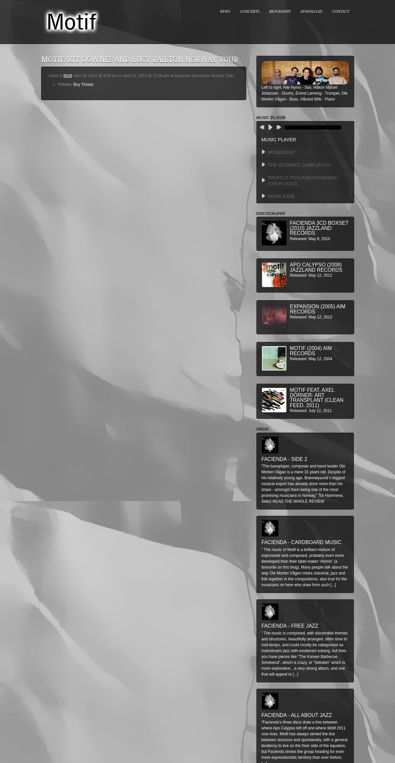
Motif (68, 75)
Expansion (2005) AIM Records (317, 309)
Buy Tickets (83, 84)
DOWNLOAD (311, 11)
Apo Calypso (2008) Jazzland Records (316, 267)
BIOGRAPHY (280, 11)
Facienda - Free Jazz (290, 626)
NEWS (225, 11)
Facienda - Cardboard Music (302, 542)
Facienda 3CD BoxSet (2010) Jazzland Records (319, 228)
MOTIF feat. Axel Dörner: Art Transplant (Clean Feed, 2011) (316, 397)
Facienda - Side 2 (284, 459)
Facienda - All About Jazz (297, 715)
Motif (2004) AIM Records (311, 350)
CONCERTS (249, 11)
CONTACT (340, 11)
